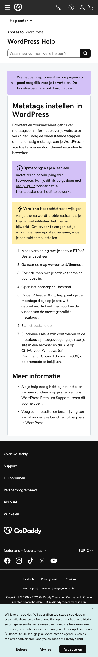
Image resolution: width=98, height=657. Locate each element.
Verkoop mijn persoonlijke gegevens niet (49, 588)
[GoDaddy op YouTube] (53, 563)
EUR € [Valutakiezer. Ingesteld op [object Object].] (86, 550)
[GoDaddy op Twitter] (42, 563)
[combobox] (43, 53)
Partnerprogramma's (20, 490)
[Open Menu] (5, 7)
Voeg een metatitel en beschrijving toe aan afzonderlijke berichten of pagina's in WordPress (52, 417)
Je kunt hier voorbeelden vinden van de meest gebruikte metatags (51, 311)
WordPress (34, 32)
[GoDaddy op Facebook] (7, 563)
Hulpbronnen (14, 478)
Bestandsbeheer (34, 256)
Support (10, 466)
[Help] (71, 7)
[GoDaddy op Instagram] (19, 563)
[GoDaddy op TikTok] (30, 563)
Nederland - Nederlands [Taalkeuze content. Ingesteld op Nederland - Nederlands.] (26, 550)
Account (10, 502)
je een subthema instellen (36, 237)
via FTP (73, 250)
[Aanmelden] (82, 7)
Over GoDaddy (16, 454)
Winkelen (11, 514)
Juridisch (28, 579)
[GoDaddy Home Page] (23, 530)
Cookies (71, 579)
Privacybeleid (49, 579)
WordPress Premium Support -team (50, 397)
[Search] (85, 53)
